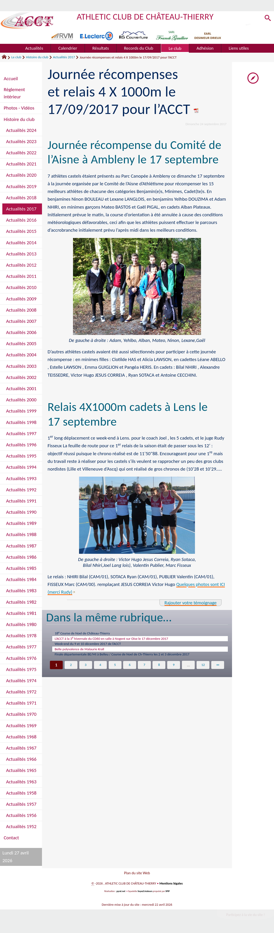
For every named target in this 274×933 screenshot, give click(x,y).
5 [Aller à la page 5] (115, 669)
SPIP (168, 892)
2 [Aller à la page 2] (71, 669)
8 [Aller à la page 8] (159, 669)
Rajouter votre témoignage (190, 603)
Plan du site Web (137, 873)
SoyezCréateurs (145, 892)
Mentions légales (171, 885)
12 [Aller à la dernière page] (203, 669)
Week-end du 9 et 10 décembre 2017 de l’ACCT (94, 646)
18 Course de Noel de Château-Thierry (87, 633)
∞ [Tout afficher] (217, 669)
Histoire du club (37, 57)
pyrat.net (120, 892)
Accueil (11, 79)
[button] (267, 19)
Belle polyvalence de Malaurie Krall (84, 652)
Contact (11, 838)
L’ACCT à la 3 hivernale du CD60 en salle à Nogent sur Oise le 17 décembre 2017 (121, 640)
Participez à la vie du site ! (245, 916)
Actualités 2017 (64, 57)
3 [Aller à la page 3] (86, 669)
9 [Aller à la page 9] (174, 669)
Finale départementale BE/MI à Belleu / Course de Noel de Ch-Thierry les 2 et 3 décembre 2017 (134, 658)
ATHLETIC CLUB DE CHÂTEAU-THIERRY (146, 16)
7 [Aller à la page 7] (144, 669)
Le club (16, 57)
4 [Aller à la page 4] (100, 669)
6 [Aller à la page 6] (130, 669)
